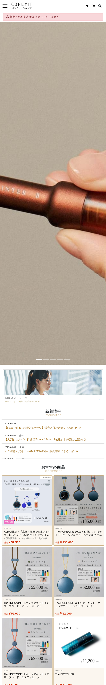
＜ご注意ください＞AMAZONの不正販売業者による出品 (41, 451)
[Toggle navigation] (5, 6)
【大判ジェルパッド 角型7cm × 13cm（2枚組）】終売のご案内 (45, 439)
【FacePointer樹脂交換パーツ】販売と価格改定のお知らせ (43, 427)
